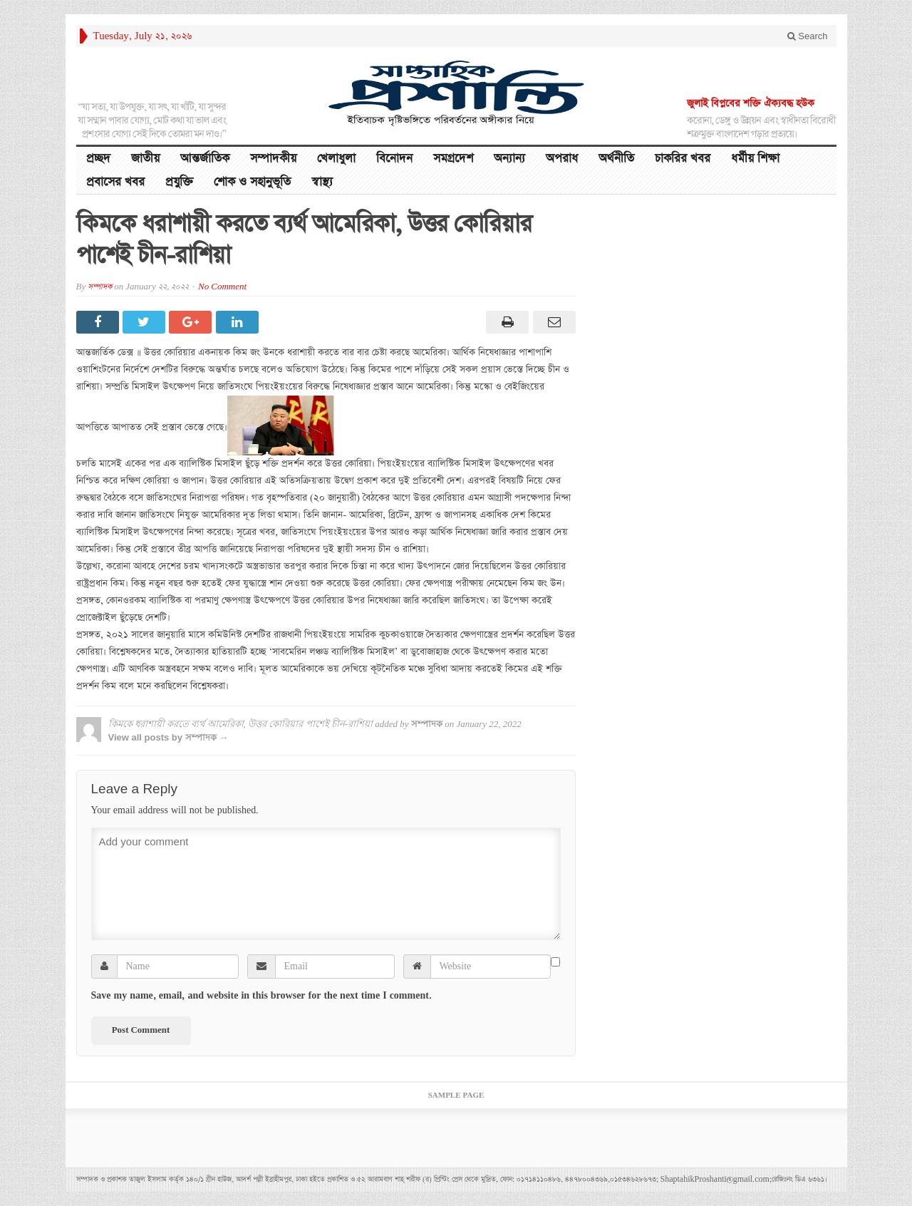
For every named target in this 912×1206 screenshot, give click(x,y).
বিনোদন (394, 158)
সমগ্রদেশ (453, 158)
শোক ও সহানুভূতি (252, 182)
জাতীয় (145, 158)
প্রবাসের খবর (115, 182)
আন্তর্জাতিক (204, 158)
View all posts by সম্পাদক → (168, 737)
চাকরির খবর (682, 158)
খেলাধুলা (336, 158)
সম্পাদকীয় (273, 158)
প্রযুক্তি (179, 182)
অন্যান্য (509, 158)
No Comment (222, 287)
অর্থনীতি (616, 158)
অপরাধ (562, 158)
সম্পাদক (100, 287)
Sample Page (456, 1095)
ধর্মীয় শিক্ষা (755, 158)
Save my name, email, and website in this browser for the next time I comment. (261, 995)
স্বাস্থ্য (322, 182)
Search (807, 36)
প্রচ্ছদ (98, 158)
